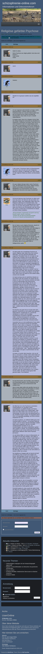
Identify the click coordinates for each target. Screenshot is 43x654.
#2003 (39, 62)
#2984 (39, 194)
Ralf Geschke (25, 652)
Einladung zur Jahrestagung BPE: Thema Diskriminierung (25, 550)
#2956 (39, 180)
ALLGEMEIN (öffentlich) (13, 34)
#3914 (39, 247)
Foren (6, 34)
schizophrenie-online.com (19, 3)
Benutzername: (6, 522)
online (7, 618)
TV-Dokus (13, 548)
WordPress (10, 652)
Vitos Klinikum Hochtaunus (9, 646)
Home (2, 34)
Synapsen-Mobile (10, 574)
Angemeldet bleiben (9, 529)
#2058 (39, 76)
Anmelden (37, 532)
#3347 (39, 221)
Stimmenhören (14, 547)
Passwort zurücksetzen (9, 598)
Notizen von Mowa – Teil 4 (17, 543)
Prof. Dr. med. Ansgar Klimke (9, 637)
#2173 (39, 106)
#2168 (39, 92)
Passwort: (5, 526)
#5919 (39, 402)
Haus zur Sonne (10, 570)
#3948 (39, 377)
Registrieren (6, 596)
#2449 (39, 164)
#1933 (39, 47)
